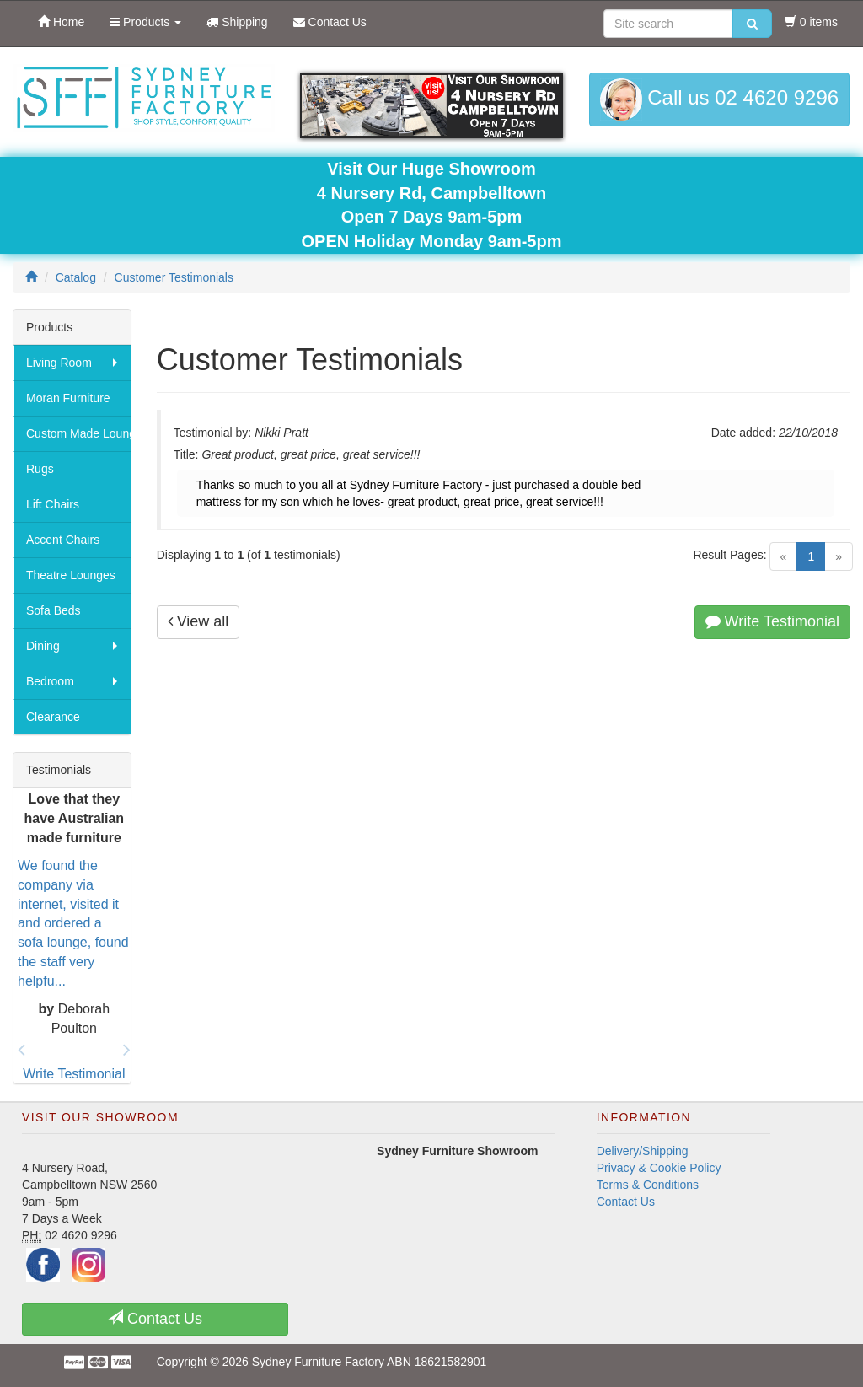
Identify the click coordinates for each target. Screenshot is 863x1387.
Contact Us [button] (155, 1318)
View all (198, 621)
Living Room (59, 362)
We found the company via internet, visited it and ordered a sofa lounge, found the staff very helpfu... (73, 923)
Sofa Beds (53, 610)
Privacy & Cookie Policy (659, 1168)
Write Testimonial (772, 621)
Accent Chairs (62, 539)
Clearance (53, 716)
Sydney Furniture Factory (318, 1361)
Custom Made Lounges (78, 433)
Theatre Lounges (70, 575)
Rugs (40, 469)
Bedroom (50, 681)
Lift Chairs (52, 504)
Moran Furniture (68, 398)
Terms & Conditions (648, 1184)
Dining (43, 646)
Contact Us (626, 1201)
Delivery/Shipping (643, 1151)
